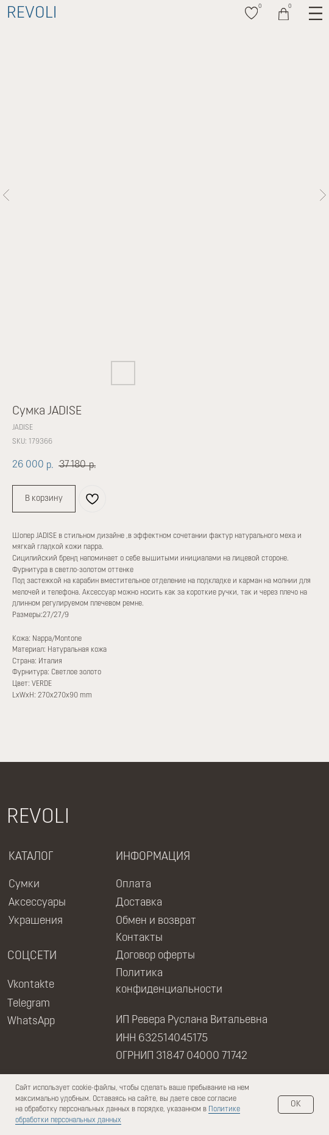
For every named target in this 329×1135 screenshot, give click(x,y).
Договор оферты (155, 956)
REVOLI (32, 13)
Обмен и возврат (156, 921)
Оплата (133, 884)
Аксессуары (37, 903)
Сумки (24, 884)
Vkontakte (30, 985)
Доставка (139, 903)
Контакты (139, 938)
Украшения (36, 921)
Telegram (28, 1004)
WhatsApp (31, 1021)
